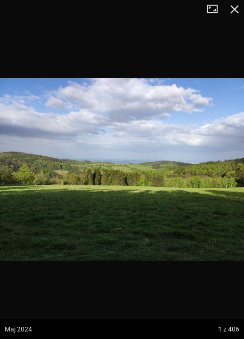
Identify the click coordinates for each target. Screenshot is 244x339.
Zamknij (234, 9)
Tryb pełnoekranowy (215, 9)
